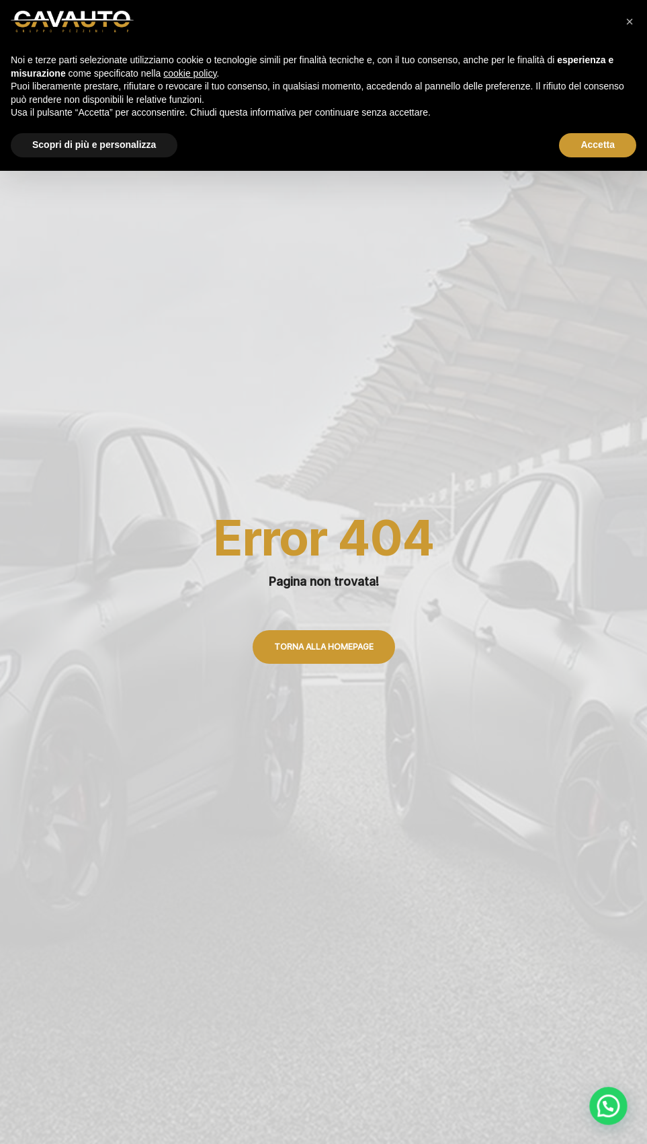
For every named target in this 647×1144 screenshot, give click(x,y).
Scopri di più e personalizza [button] (94, 144)
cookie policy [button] (189, 73)
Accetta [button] (597, 144)
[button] (629, 21)
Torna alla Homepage (324, 647)
